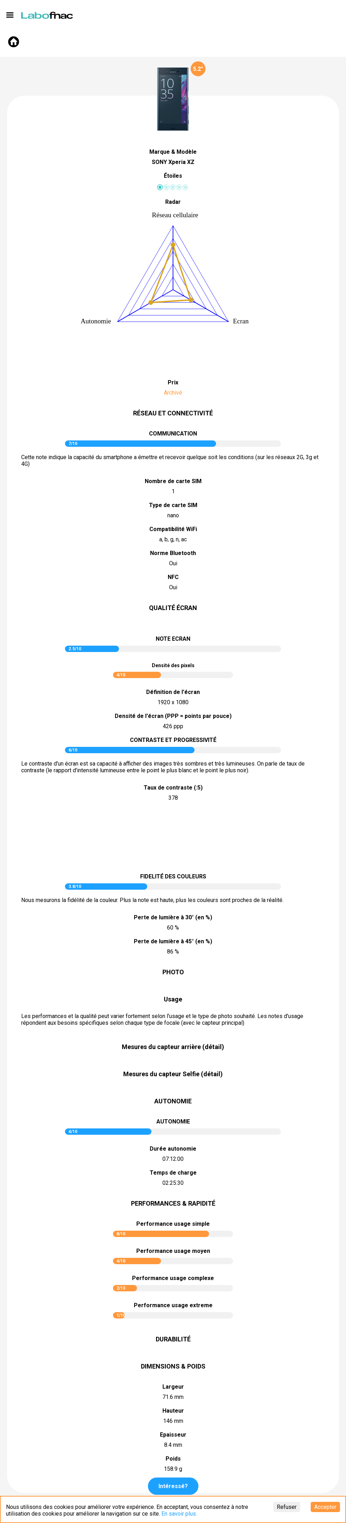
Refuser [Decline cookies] (287, 1507)
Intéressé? (173, 1486)
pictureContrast (173, 838)
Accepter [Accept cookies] (325, 1507)
